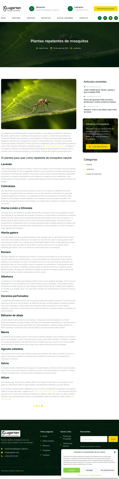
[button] (115, 452)
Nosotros (16, 18)
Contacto (84, 18)
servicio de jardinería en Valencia (46, 391)
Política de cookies (82, 475)
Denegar (89, 470)
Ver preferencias (107, 470)
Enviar (113, 439)
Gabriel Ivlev (20, 471)
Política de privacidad (95, 475)
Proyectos (46, 18)
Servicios (31, 18)
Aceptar (72, 470)
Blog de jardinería (65, 18)
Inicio (3, 18)
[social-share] (34, 406)
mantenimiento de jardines (54, 146)
